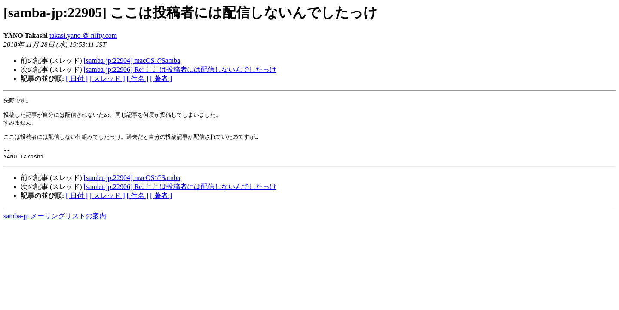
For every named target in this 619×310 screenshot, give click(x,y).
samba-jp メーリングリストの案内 (54, 224)
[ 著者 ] (161, 78)
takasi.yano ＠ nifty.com (83, 35)
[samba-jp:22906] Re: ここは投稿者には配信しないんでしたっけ (180, 69)
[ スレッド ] (107, 78)
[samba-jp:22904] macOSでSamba (132, 60)
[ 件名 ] (138, 78)
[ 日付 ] (77, 78)
